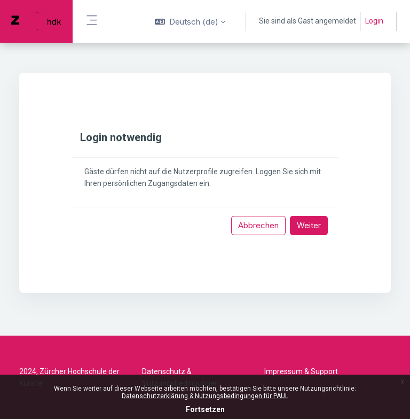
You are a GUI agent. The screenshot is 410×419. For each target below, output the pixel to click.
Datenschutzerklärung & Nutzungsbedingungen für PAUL (205, 396)
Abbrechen (258, 225)
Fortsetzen (205, 409)
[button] (190, 21)
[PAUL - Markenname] (36, 21)
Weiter (309, 225)
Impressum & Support (301, 371)
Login (374, 21)
